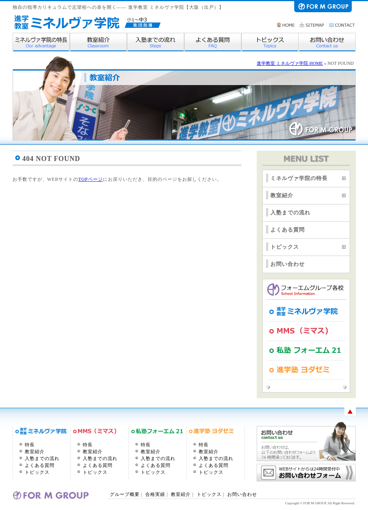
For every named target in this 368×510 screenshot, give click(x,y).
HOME (286, 24)
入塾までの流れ (155, 42)
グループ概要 (125, 494)
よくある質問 (212, 42)
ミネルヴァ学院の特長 (41, 42)
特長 (30, 444)
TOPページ (90, 179)
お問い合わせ (342, 24)
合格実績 (155, 494)
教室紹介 (98, 42)
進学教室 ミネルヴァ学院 (66, 22)
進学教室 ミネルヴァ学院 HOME (290, 63)
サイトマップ (312, 24)
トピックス (270, 42)
